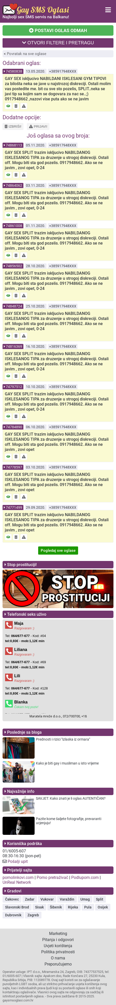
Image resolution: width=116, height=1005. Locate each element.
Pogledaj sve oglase (58, 550)
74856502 (14, 266)
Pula (88, 907)
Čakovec (12, 899)
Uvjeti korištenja (58, 945)
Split (99, 899)
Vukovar (47, 899)
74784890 (14, 427)
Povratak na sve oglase (26, 53)
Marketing (58, 933)
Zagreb (33, 915)
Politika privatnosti (58, 951)
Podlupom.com (85, 877)
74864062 (14, 185)
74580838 (14, 71)
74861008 (14, 226)
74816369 (14, 346)
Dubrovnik (13, 915)
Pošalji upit (18, 861)
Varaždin (67, 899)
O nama (58, 958)
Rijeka (73, 907)
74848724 (14, 306)
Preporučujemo (58, 964)
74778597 (14, 467)
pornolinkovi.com (18, 877)
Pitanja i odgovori (58, 939)
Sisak (39, 907)
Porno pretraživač (52, 877)
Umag (85, 899)
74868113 (14, 145)
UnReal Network (17, 882)
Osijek (103, 907)
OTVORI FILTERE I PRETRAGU (58, 42)
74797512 (14, 387)
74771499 (14, 507)
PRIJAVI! (38, 126)
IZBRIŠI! (13, 126)
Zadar (29, 899)
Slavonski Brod (17, 907)
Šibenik (56, 907)
